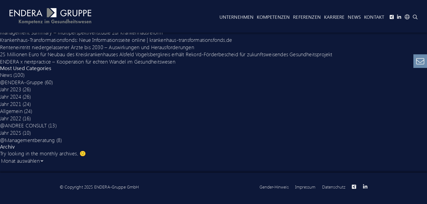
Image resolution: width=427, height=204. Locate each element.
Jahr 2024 (10, 96)
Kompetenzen (273, 17)
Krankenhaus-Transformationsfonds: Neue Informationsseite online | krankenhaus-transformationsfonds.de (116, 39)
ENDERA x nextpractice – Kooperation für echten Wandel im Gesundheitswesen (87, 61)
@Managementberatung (27, 139)
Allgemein (11, 110)
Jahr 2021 (10, 103)
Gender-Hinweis (274, 187)
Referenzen (307, 17)
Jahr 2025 (10, 132)
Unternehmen (236, 17)
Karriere (334, 17)
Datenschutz (334, 187)
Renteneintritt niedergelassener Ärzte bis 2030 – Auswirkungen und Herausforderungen (97, 47)
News (354, 17)
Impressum (305, 187)
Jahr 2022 (10, 118)
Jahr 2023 (10, 89)
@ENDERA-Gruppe (21, 82)
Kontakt (374, 17)
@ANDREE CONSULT (23, 125)
